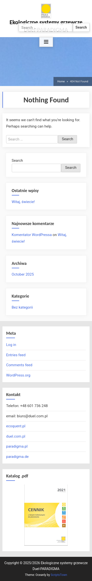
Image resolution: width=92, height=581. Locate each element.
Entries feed (16, 355)
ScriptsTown (59, 575)
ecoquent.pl (15, 426)
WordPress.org (18, 375)
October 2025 (23, 274)
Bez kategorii (22, 307)
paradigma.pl (16, 446)
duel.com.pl (15, 436)
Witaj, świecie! (23, 202)
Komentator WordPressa (32, 235)
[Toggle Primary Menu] (46, 42)
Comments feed (19, 365)
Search (17, 160)
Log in (11, 345)
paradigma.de (17, 456)
